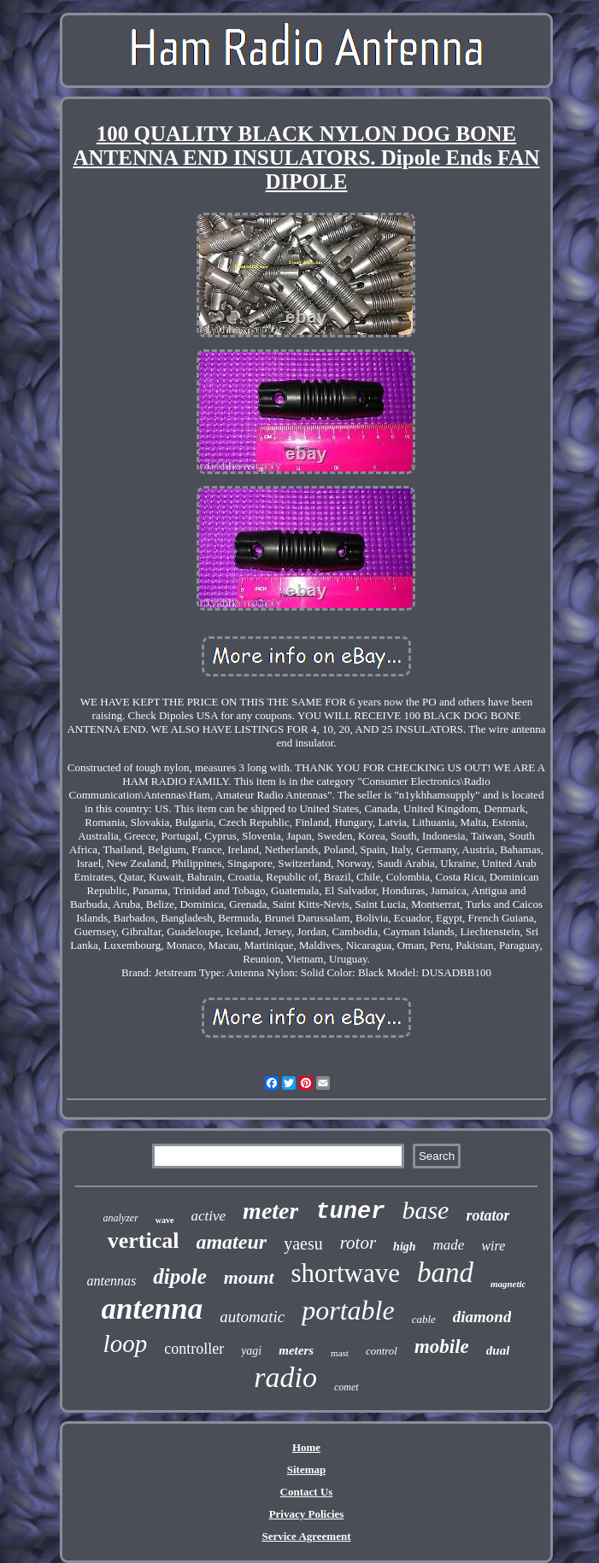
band (445, 1272)
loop (125, 1343)
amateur (231, 1242)
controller (194, 1348)
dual (498, 1350)
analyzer (120, 1218)
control (381, 1350)
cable (424, 1319)
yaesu (303, 1243)
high (404, 1246)
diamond (482, 1317)
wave (165, 1220)
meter (270, 1210)
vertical (143, 1240)
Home (306, 1447)
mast (340, 1353)
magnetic (508, 1284)
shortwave (345, 1273)
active (208, 1216)
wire (493, 1245)
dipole (180, 1276)
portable (348, 1310)
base (425, 1210)
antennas (112, 1280)
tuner (350, 1212)
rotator (487, 1215)
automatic (252, 1317)
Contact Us (306, 1491)
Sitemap (306, 1469)
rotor (358, 1242)
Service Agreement (305, 1536)
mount (249, 1277)
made (449, 1245)
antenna (152, 1309)
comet (346, 1387)
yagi (251, 1350)
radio (285, 1377)
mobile (441, 1346)
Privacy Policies (306, 1513)
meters (296, 1350)
